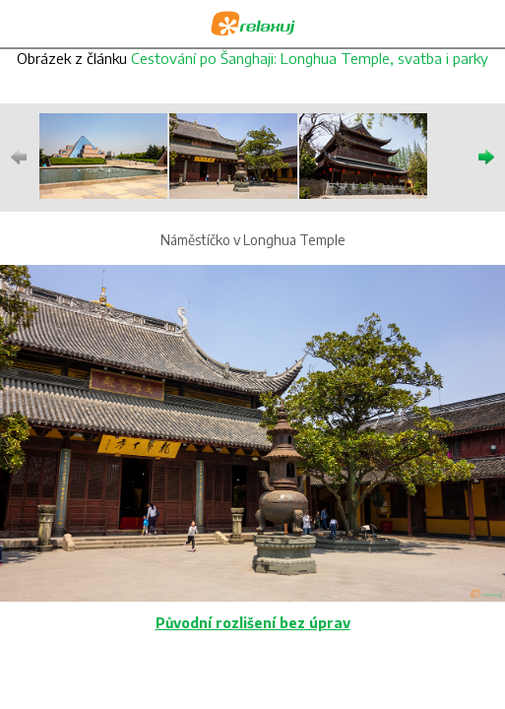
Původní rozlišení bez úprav (253, 622)
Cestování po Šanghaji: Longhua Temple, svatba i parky (309, 58)
